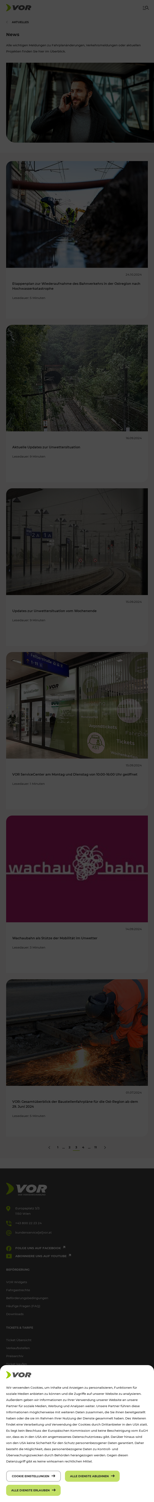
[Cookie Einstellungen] (33, 1476)
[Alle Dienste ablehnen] (92, 1476)
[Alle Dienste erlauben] (33, 1490)
